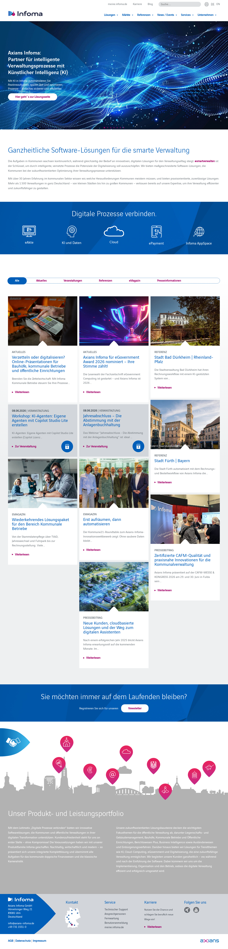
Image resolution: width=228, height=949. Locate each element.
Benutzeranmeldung (116, 922)
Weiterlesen (22, 392)
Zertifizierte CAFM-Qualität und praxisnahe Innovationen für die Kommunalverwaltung (182, 559)
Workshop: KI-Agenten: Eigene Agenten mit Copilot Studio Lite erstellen (40, 420)
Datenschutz (23, 940)
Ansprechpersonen (115, 914)
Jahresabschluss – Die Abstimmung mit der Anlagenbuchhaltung (102, 419)
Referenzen (105, 280)
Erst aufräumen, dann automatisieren (102, 521)
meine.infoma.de (117, 4)
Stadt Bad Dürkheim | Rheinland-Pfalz (183, 359)
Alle (17, 280)
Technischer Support (116, 909)
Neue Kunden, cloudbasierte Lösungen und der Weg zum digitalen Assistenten (108, 627)
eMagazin (134, 280)
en (218, 4)
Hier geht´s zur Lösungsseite (32, 96)
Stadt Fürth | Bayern (172, 460)
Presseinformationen (169, 280)
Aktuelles (41, 280)
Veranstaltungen (73, 280)
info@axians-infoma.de (21, 923)
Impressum (39, 940)
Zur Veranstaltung (97, 446)
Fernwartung (112, 918)
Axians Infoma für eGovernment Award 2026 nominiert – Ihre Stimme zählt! (111, 361)
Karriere (137, 4)
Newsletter (134, 708)
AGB (10, 940)
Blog (150, 4)
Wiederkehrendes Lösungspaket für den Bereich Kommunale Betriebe (40, 523)
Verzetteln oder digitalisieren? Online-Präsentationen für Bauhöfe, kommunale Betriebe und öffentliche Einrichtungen (39, 363)
